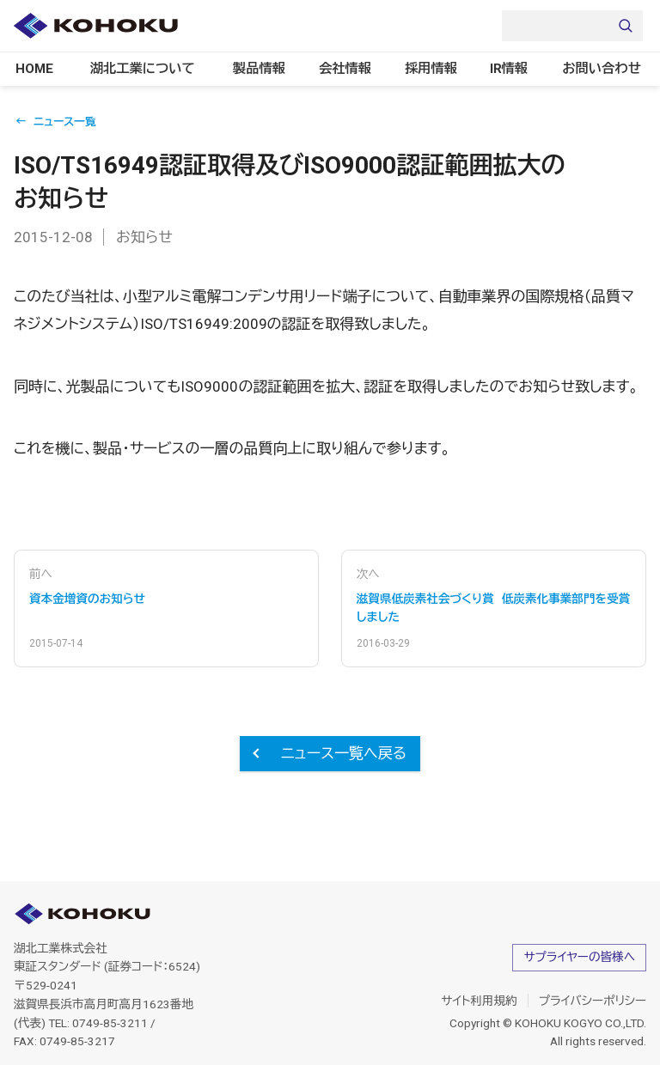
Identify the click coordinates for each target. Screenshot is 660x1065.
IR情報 (518, 68)
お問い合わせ (610, 68)
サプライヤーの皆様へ (579, 957)
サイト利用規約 (479, 1000)
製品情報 (254, 68)
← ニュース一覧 (55, 122)
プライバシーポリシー (592, 1000)
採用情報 (432, 68)
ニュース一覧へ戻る (343, 753)
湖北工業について (147, 68)
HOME (42, 68)
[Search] (572, 25)
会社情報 (343, 68)
